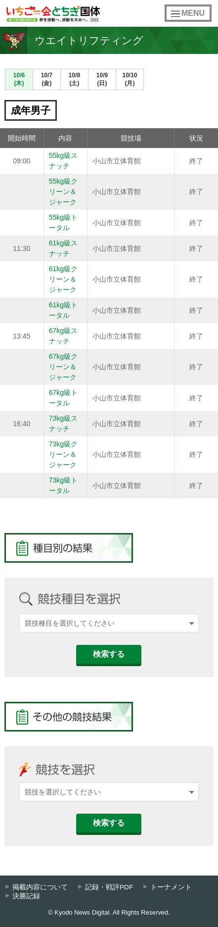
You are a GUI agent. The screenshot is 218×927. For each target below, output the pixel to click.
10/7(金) (46, 79)
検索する (109, 654)
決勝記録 (26, 896)
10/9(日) (102, 79)
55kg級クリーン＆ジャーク (66, 191)
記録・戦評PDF (109, 887)
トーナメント (171, 887)
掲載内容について (40, 887)
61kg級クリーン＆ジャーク (66, 279)
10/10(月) (129, 79)
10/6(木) (19, 79)
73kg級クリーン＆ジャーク (66, 454)
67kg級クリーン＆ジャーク (66, 366)
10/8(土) (74, 79)
